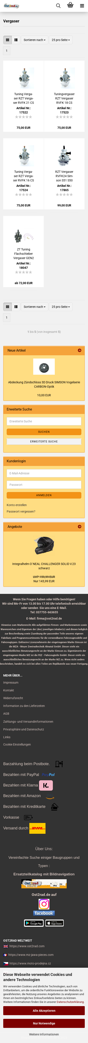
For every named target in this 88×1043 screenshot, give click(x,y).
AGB (6, 713)
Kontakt (8, 690)
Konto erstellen (17, 505)
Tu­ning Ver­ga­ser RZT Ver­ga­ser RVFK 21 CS (23, 98)
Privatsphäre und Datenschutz (23, 729)
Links (6, 737)
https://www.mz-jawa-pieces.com (30, 954)
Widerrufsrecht (13, 698)
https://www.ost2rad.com (26, 946)
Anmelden (44, 495)
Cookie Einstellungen (17, 744)
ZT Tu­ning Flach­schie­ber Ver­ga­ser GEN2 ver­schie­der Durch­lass (23, 254)
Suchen (44, 431)
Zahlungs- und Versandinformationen (28, 721)
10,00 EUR (44, 395)
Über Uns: (44, 849)
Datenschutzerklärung (70, 1002)
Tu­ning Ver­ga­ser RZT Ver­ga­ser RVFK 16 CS (23, 176)
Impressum (10, 682)
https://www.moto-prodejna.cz (30, 963)
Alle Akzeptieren (44, 1010)
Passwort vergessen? (21, 511)
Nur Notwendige (44, 1023)
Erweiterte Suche (44, 441)
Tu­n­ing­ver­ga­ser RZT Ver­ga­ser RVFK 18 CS (64, 98)
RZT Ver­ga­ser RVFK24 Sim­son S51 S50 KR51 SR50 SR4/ (64, 176)
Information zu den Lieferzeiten (24, 706)
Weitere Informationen (44, 1034)
